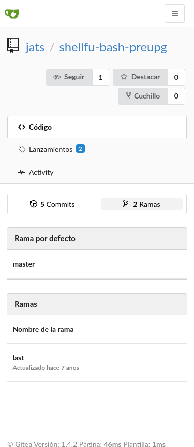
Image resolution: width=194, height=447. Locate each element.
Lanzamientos (51, 148)
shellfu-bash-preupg (113, 46)
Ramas (141, 204)
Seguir (68, 76)
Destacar (140, 76)
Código (35, 126)
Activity (35, 171)
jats (35, 46)
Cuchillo (143, 95)
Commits (52, 204)
